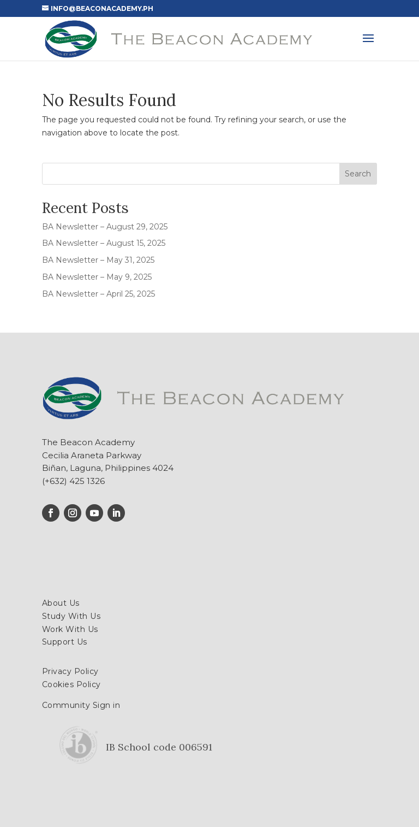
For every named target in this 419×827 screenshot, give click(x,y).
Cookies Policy (71, 684)
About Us (61, 603)
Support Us (64, 642)
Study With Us (71, 616)
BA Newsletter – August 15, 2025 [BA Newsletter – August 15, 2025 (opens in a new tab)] (103, 243)
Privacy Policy (70, 671)
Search (358, 174)
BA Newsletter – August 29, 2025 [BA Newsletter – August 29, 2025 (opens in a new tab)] (104, 227)
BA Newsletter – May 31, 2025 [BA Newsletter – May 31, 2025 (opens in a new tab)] (98, 260)
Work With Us (70, 629)
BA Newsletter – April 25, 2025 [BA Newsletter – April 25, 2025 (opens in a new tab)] (98, 294)
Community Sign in (81, 705)
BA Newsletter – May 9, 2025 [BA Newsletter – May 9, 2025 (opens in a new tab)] (97, 277)
